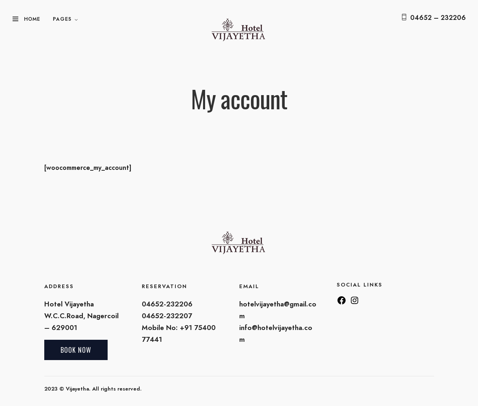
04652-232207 (167, 316)
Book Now (76, 350)
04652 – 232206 (438, 17)
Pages (62, 19)
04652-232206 (167, 304)
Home (32, 19)
